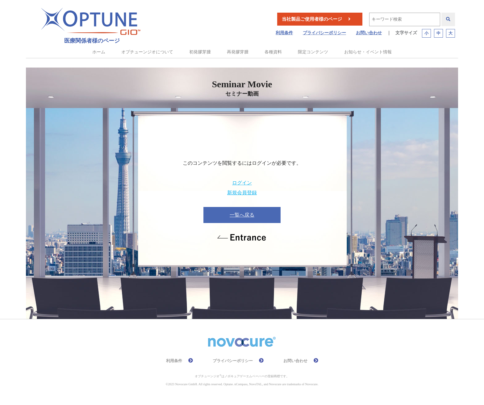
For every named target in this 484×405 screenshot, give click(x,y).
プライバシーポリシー (324, 33)
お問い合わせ (369, 33)
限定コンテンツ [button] (313, 52)
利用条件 (284, 33)
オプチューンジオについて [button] (147, 52)
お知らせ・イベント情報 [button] (368, 52)
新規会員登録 (242, 192)
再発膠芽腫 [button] (237, 52)
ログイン (242, 182)
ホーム (98, 52)
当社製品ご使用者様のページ (312, 19)
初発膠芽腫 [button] (200, 52)
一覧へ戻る (242, 214)
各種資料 (273, 52)
